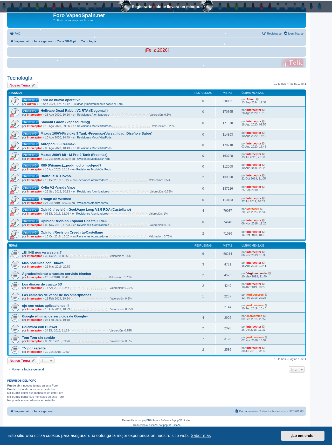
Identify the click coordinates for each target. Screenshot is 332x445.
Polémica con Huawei (39, 327)
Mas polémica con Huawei (43, 263)
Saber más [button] (201, 435)
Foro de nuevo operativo (60, 100)
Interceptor (34, 114)
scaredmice (254, 315)
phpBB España (172, 425)
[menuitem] (15, 33)
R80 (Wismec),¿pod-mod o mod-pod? (70, 165)
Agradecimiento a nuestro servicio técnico (56, 274)
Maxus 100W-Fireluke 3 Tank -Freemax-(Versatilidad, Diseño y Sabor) (96, 133)
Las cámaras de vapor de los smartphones (56, 295)
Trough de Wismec (55, 199)
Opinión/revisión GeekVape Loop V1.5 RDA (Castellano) (85, 209)
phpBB (146, 420)
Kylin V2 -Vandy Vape (57, 187)
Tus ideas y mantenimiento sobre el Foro (97, 103)
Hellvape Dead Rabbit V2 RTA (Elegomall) (74, 110)
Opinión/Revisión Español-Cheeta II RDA (73, 221)
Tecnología (19, 78)
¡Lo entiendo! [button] (303, 436)
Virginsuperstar (256, 273)
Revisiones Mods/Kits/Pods (94, 126)
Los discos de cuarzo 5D (42, 284)
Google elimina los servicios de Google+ (55, 316)
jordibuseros (255, 294)
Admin (31, 103)
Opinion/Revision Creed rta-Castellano (71, 232)
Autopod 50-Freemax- (58, 144)
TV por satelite (34, 348)
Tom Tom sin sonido (38, 338)
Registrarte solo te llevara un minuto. (166, 7)
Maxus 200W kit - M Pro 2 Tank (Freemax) (73, 155)
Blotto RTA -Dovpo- (56, 176)
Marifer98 (252, 208)
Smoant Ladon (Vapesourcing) (65, 122)
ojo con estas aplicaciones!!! (45, 306)
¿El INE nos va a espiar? (42, 252)
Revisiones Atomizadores (93, 114)
